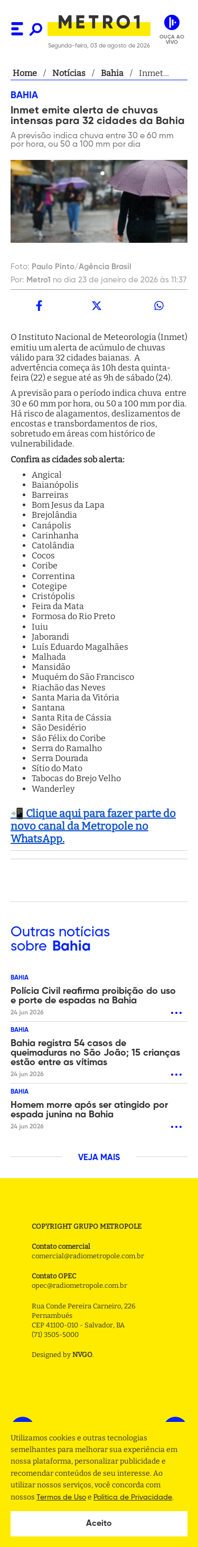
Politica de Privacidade (132, 1497)
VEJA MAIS (99, 1158)
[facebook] (39, 305)
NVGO (82, 1355)
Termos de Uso (61, 1497)
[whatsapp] (158, 305)
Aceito (99, 1524)
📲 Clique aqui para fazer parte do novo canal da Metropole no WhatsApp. (93, 826)
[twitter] (96, 305)
